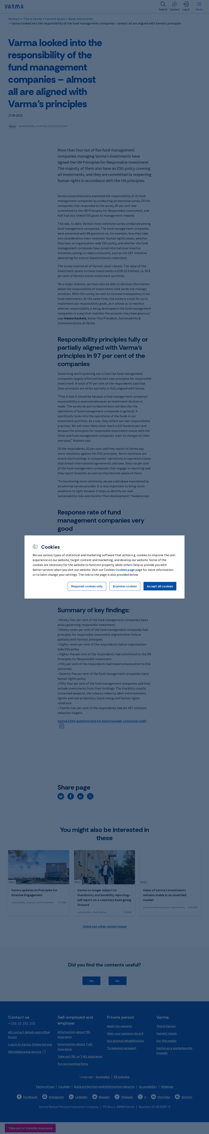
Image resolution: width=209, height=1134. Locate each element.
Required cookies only (87, 586)
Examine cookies (125, 586)
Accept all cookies (160, 586)
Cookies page (125, 570)
